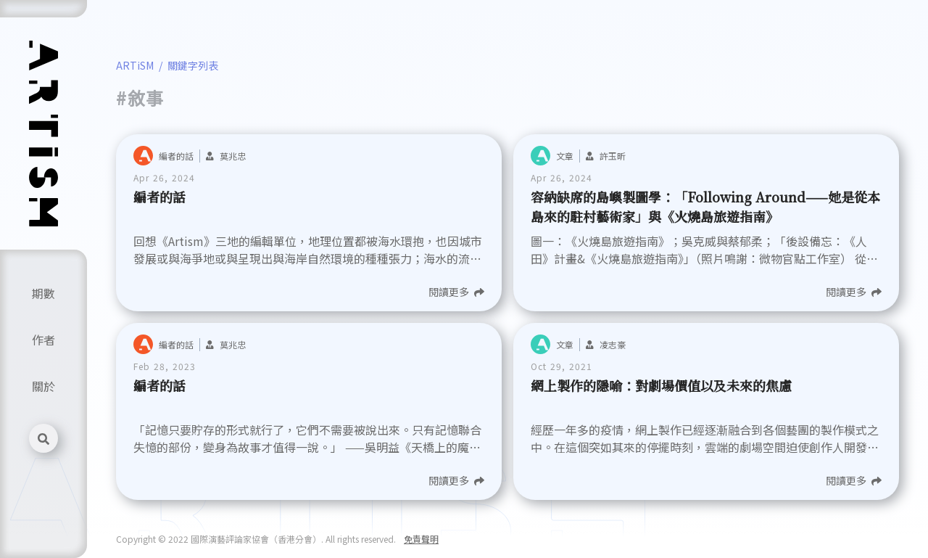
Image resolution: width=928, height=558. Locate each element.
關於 (43, 386)
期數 (43, 293)
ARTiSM (135, 65)
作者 (43, 339)
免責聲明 (421, 539)
